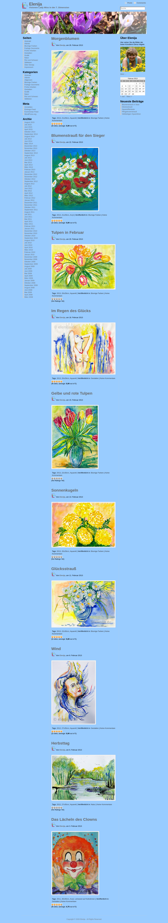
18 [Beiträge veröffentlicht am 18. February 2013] (122, 91)
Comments (141, 3)
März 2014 (28, 144)
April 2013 (28, 165)
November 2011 (30, 205)
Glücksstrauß (63, 569)
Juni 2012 (28, 188)
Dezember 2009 (30, 257)
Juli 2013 (28, 158)
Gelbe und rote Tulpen (71, 393)
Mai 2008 (28, 292)
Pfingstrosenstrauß (129, 112)
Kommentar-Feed (31, 112)
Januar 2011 (29, 229)
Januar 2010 (29, 254)
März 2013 (28, 167)
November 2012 (30, 177)
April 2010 (28, 247)
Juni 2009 (28, 271)
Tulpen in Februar (67, 232)
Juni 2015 (28, 127)
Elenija (35, 4)
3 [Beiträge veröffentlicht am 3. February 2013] (143, 83)
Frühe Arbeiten (30, 51)
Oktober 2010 (29, 236)
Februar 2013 (29, 169)
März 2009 (28, 278)
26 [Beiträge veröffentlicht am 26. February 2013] (126, 94)
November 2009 (30, 259)
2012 (59, 728)
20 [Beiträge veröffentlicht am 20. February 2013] (129, 91)
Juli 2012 (28, 186)
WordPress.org (30, 114)
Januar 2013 (29, 172)
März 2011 (28, 224)
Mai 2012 (28, 191)
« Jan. (122, 96)
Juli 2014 (28, 139)
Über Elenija (29, 65)
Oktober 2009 (29, 262)
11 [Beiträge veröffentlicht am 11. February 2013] (122, 89)
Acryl (72, 215)
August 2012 (29, 184)
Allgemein (28, 80)
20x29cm (65, 293)
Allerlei (27, 44)
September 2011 (31, 210)
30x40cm (65, 899)
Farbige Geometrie (31, 48)
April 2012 (28, 193)
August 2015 (29, 122)
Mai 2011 (28, 219)
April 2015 (28, 129)
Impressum (28, 67)
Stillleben (28, 62)
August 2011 (29, 212)
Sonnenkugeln (64, 490)
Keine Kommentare (107, 378)
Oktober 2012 (29, 179)
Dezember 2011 (30, 203)
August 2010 (29, 240)
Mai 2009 (28, 273)
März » (129, 96)
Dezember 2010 (30, 231)
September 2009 (31, 264)
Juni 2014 (28, 141)
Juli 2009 (28, 269)
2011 (59, 899)
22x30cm (65, 473)
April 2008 (28, 295)
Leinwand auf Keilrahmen (85, 899)
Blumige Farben (30, 46)
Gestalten (28, 53)
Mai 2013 (28, 162)
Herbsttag (60, 743)
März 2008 (28, 297)
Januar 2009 (29, 280)
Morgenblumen (65, 38)
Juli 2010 (28, 243)
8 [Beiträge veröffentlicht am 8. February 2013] (136, 86)
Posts (129, 3)
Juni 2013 (28, 160)
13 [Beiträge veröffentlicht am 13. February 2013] (129, 89)
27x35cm (65, 728)
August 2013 (29, 155)
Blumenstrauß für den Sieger (78, 135)
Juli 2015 (28, 125)
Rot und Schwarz (31, 60)
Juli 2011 (28, 214)
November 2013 (30, 148)
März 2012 (28, 195)
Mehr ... (123, 74)
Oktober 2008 (29, 283)
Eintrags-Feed (30, 109)
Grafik (26, 55)
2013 (59, 118)
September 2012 (31, 181)
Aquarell (73, 118)
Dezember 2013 (30, 146)
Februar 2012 (29, 198)
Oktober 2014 (29, 132)
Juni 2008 (28, 290)
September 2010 (31, 238)
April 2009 (28, 276)
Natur (26, 58)
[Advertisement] (134, 158)
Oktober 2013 (29, 151)
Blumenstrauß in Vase (130, 104)
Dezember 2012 (30, 174)
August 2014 (29, 136)
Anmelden (28, 107)
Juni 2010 (28, 245)
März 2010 (28, 250)
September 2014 (31, 134)
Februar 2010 (29, 252)
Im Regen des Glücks (71, 311)
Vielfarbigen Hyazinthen (131, 114)
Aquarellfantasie (128, 109)
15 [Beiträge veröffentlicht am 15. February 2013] (136, 89)
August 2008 (29, 288)
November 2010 (30, 233)
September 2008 (31, 285)
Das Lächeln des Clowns (74, 819)
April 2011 (28, 221)
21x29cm (65, 118)
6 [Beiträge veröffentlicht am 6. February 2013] (129, 86)
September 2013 (31, 153)
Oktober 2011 (29, 207)
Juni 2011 (28, 217)
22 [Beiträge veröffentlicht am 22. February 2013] (136, 91)
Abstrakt (27, 41)
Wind (56, 649)
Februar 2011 (29, 226)
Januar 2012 (29, 200)
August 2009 (29, 266)
